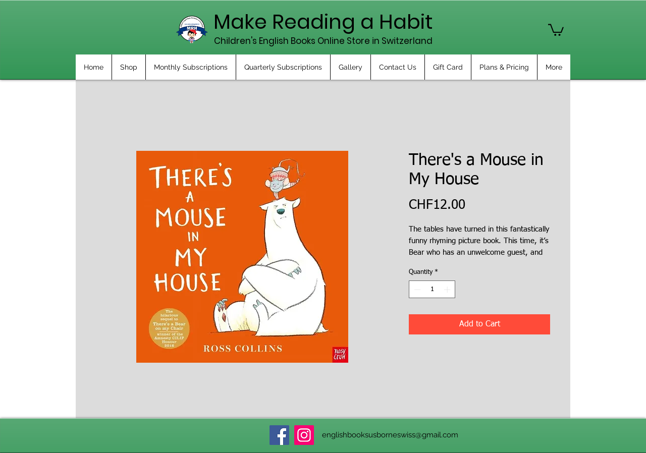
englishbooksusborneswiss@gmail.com (390, 434)
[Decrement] (416, 289)
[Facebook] (279, 435)
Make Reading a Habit (323, 22)
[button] (556, 29)
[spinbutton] (432, 289)
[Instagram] (304, 435)
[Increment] (448, 289)
